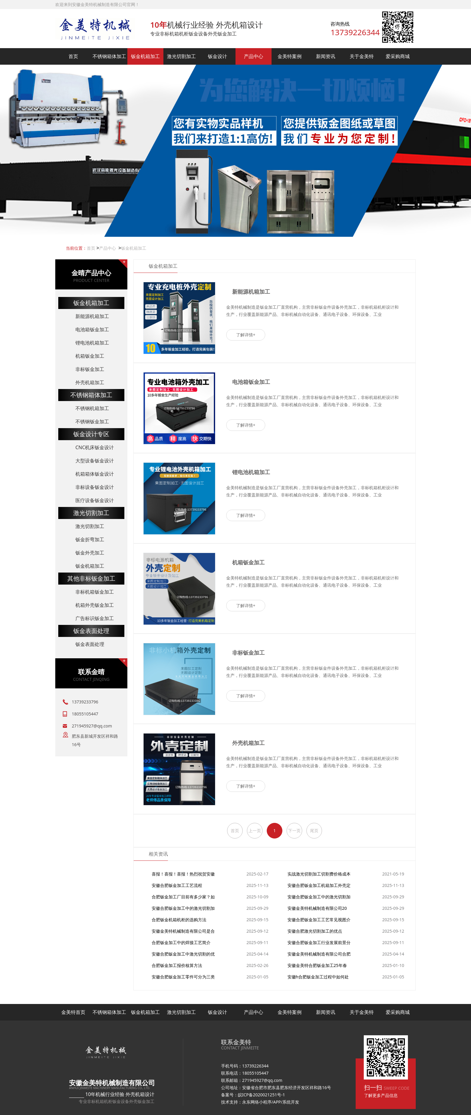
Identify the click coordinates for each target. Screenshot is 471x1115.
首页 (73, 56)
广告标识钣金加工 (94, 618)
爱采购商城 (398, 56)
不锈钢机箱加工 (92, 408)
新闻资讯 (325, 56)
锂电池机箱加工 (92, 342)
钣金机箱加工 (145, 56)
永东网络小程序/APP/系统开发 (270, 1102)
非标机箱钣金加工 (94, 591)
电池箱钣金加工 (92, 329)
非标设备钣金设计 (94, 487)
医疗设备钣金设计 (94, 500)
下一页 (294, 830)
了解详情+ (245, 335)
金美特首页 (73, 1012)
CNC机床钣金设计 (94, 447)
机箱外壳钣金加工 (94, 605)
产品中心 (253, 56)
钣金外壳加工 (89, 552)
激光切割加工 (181, 56)
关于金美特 (362, 56)
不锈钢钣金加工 (92, 421)
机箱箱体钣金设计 (94, 474)
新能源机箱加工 (92, 316)
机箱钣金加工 (89, 356)
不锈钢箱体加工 (109, 56)
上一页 (254, 830)
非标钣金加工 (89, 369)
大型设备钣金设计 (94, 460)
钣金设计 (217, 56)
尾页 (314, 830)
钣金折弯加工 (89, 539)
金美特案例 (290, 56)
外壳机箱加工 (89, 382)
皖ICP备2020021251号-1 (261, 1095)
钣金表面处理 (89, 644)
